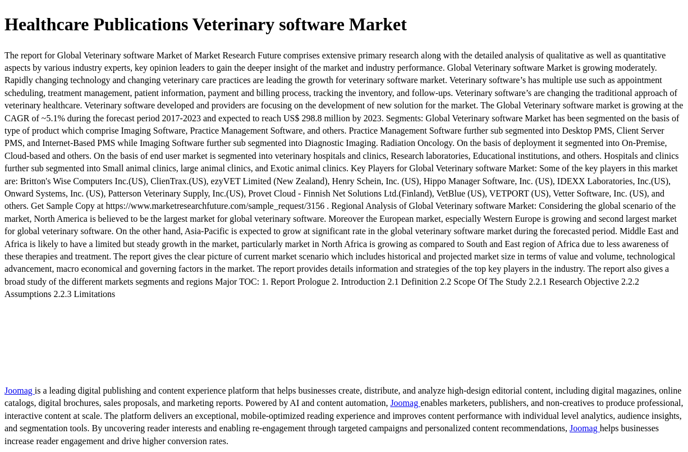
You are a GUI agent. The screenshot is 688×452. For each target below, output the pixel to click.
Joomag (19, 390)
